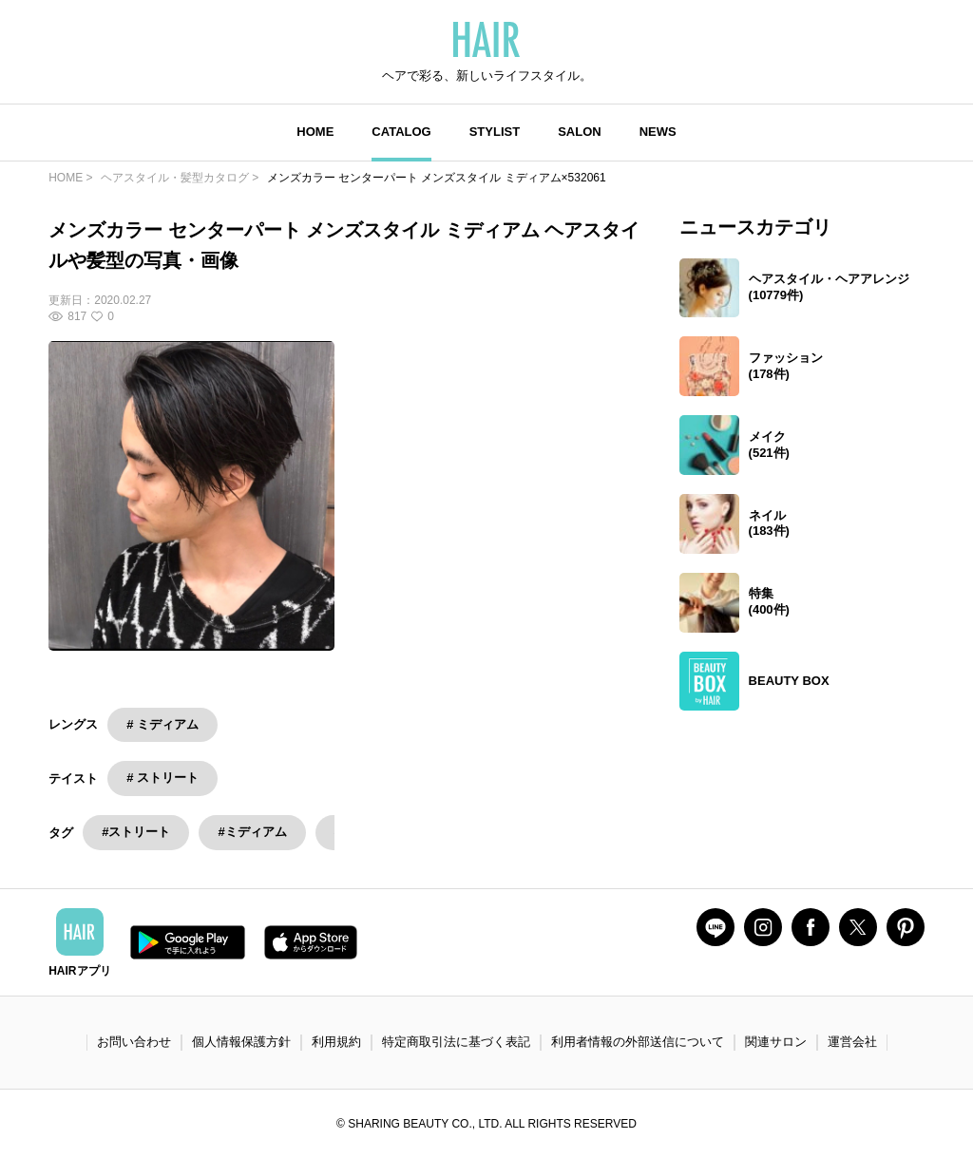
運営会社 (852, 1042)
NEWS (658, 131)
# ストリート (162, 777)
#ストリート (136, 832)
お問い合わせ (134, 1042)
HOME (315, 131)
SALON (579, 131)
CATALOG (401, 131)
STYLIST (494, 131)
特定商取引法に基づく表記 (456, 1042)
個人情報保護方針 (241, 1042)
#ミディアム (252, 832)
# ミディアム (162, 724)
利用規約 (336, 1042)
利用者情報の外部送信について (637, 1042)
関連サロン (776, 1042)
